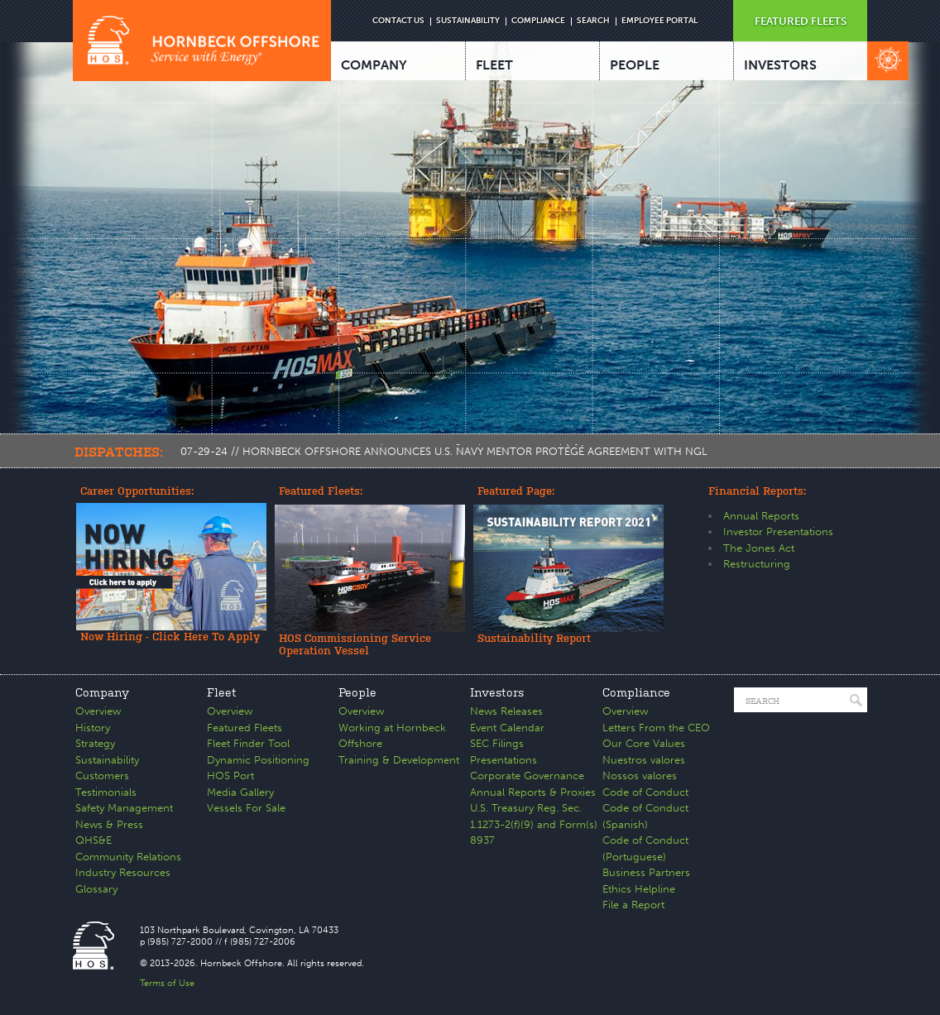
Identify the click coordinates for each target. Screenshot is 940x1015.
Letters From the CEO (656, 727)
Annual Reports (761, 516)
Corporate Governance (527, 775)
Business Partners (646, 872)
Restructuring (756, 564)
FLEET (494, 65)
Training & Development (398, 760)
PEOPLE (634, 65)
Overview (98, 711)
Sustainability (107, 760)
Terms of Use (167, 983)
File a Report (633, 904)
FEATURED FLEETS (800, 21)
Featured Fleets (244, 727)
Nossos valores (639, 775)
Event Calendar (507, 727)
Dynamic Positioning (258, 760)
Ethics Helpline (638, 889)
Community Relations (128, 856)
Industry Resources (122, 872)
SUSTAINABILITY (468, 21)
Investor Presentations (778, 531)
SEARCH (593, 21)
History (92, 727)
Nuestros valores (643, 760)
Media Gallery (240, 792)
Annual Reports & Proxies (533, 792)
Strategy (95, 743)
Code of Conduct (645, 792)
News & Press (109, 824)
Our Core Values (643, 743)
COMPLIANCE (538, 21)
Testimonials (106, 792)
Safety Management (124, 808)
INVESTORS (780, 65)
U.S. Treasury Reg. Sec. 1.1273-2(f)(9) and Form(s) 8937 (533, 824)
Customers (102, 775)
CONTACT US (398, 21)
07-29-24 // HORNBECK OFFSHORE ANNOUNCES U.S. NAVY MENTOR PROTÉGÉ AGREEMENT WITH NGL (443, 451)
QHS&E (93, 840)
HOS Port (230, 775)
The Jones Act (758, 548)
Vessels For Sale (246, 808)
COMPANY (374, 65)
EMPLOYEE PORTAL (659, 21)
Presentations (503, 760)
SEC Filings (497, 743)
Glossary (96, 889)
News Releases (506, 711)
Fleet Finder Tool (248, 743)
